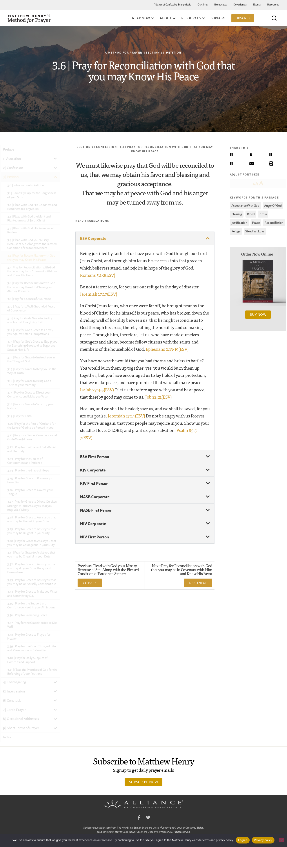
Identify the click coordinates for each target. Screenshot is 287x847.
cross (263, 212)
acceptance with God (245, 203)
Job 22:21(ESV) (158, 396)
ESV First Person (94, 456)
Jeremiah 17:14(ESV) (126, 415)
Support (218, 18)
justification (239, 221)
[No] (281, 840)
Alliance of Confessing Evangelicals (172, 4)
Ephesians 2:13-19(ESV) (167, 348)
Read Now (141, 18)
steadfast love (254, 229)
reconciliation (274, 221)
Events (257, 4)
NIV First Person (94, 537)
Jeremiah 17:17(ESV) (98, 293)
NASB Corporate (95, 497)
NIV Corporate (93, 523)
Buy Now (258, 313)
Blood (251, 212)
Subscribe (243, 18)
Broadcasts (220, 4)
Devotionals (240, 4)
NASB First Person (96, 510)
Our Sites (203, 4)
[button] (145, 238)
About (165, 18)
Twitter (148, 818)
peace (256, 221)
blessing (236, 212)
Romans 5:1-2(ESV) (97, 275)
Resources (273, 4)
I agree (242, 840)
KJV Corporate (93, 470)
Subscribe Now (143, 782)
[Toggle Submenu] (55, 158)
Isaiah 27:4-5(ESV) (97, 389)
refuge (235, 229)
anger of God (273, 203)
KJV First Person (94, 483)
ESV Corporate (93, 238)
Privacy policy (263, 840)
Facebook (139, 818)
